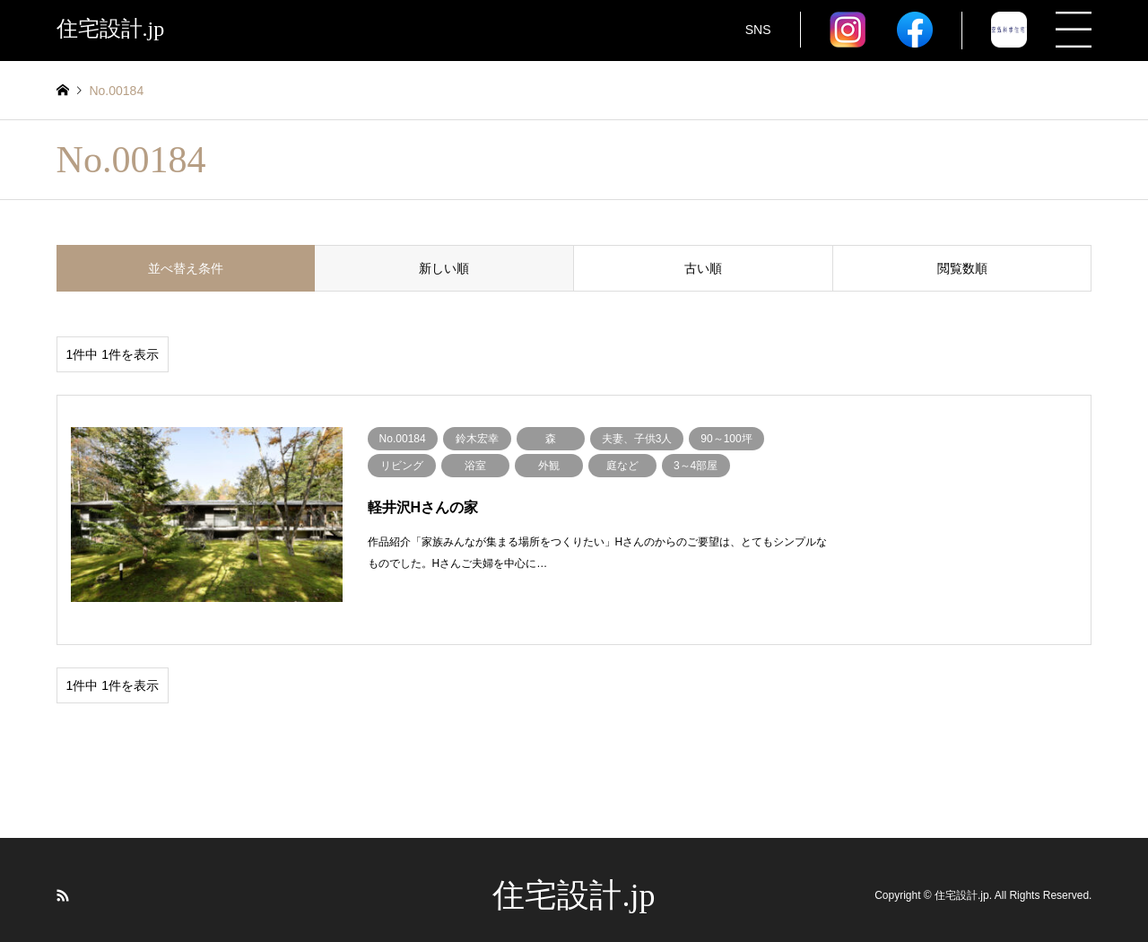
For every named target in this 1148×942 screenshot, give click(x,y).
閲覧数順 (962, 268)
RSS (63, 883)
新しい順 (444, 268)
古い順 (703, 268)
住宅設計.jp (573, 883)
